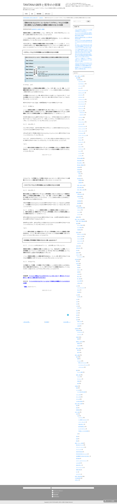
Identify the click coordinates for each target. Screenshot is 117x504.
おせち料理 (79, 281)
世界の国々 (78, 248)
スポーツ (78, 254)
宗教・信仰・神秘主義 (80, 221)
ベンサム (80, 198)
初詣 (78, 267)
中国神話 (79, 229)
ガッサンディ (81, 142)
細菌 (78, 358)
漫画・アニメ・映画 (79, 443)
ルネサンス (79, 243)
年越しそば (79, 321)
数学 (78, 350)
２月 (77, 285)
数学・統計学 (78, 348)
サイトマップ (56, 492)
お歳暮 (78, 325)
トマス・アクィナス (82, 135)
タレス (79, 88)
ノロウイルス (81, 367)
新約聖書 (79, 203)
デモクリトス (81, 108)
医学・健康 (77, 355)
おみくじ (79, 269)
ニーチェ (80, 155)
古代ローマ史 (80, 236)
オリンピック (80, 256)
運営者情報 (39, 13)
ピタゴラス (80, 94)
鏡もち (78, 276)
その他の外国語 (79, 401)
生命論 (78, 167)
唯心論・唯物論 (80, 165)
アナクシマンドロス (82, 90)
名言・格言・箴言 (80, 189)
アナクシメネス (81, 92)
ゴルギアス (81, 114)
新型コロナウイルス (82, 362)
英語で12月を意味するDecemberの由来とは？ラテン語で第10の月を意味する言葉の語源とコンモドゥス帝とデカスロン (83, 55)
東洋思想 (79, 178)
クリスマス (79, 323)
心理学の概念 (80, 207)
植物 (43, 29)
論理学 (77, 217)
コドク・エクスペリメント (81, 460)
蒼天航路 (78, 458)
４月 (77, 299)
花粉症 (78, 381)
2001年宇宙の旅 (79, 451)
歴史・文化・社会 (78, 219)
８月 (77, 310)
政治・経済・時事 (78, 403)
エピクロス (80, 124)
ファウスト (80, 417)
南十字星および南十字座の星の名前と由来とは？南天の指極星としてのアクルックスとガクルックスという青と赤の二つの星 (83, 46)
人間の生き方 (80, 194)
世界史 (77, 232)
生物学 (39, 29)
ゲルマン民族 (80, 238)
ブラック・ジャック (80, 447)
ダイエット (79, 378)
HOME (26, 13)
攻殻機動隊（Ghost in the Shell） (82, 456)
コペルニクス (80, 332)
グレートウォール (79, 467)
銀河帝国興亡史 (81, 426)
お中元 (78, 307)
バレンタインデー (80, 287)
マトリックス (78, 449)
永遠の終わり (81, 424)
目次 (32, 13)
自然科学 (34, 29)
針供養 (78, 292)
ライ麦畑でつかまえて (82, 419)
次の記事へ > (66, 322)
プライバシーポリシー (58, 490)
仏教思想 (80, 182)
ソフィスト (80, 110)
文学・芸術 (77, 412)
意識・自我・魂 (80, 185)
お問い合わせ (47, 13)
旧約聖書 (79, 201)
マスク (78, 376)
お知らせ (77, 480)
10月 (77, 315)
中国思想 (80, 180)
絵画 (77, 438)
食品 (78, 383)
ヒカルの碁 (78, 462)
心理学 (77, 205)
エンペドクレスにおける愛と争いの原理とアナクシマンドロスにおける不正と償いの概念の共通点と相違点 (83, 34)
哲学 (77, 77)
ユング (78, 212)
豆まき (78, 289)
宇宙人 (79, 173)
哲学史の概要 (80, 158)
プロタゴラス (82, 112)
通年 (77, 261)
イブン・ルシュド (82, 130)
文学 (77, 414)
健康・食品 (78, 374)
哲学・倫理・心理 (78, 76)
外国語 (76, 386)
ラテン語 (78, 399)
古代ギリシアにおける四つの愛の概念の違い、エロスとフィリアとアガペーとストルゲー (83, 42)
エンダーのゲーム (82, 428)
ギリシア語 (78, 396)
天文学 (78, 345)
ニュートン (79, 334)
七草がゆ (79, 283)
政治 (77, 405)
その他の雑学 (77, 478)
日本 (77, 250)
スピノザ (80, 146)
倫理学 (77, 192)
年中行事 (77, 259)
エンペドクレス (81, 101)
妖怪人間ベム (78, 465)
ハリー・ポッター (82, 422)
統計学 (78, 352)
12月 (77, 319)
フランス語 (78, 394)
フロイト (79, 210)
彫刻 (77, 440)
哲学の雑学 (79, 187)
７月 (77, 306)
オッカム (80, 137)
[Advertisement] (46, 166)
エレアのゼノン (81, 83)
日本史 (77, 245)
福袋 (78, 265)
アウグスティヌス (82, 126)
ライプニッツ (81, 148)
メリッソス (80, 85)
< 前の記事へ (26, 322)
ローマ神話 (79, 227)
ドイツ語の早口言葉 (81, 391)
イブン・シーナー (82, 128)
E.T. (77, 471)
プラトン (80, 119)
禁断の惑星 (78, 469)
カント (79, 151)
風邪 (77, 370)
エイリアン (78, 474)
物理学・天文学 (79, 341)
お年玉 (78, 274)
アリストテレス (81, 121)
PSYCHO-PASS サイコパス (81, 453)
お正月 (77, 263)
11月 (77, 317)
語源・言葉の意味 (78, 476)
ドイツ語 (78, 390)
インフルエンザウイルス (83, 365)
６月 (77, 303)
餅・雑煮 (79, 278)
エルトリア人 (80, 241)
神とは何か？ (80, 162)
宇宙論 (78, 171)
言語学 (77, 252)
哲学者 (78, 79)
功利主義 (79, 196)
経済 (77, 407)
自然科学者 (78, 330)
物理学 (78, 343)
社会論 (78, 169)
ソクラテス (80, 117)
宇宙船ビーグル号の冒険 (83, 431)
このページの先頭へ (111, 501)
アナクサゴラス (81, 103)
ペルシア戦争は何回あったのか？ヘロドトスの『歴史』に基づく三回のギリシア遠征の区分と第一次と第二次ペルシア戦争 (83, 51)
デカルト (80, 139)
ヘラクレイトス (81, 99)
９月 (77, 312)
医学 (77, 356)
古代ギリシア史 (80, 234)
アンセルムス (81, 133)
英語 (77, 387)
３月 (77, 294)
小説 (78, 415)
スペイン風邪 (80, 372)
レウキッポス (81, 106)
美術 (77, 436)
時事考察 (78, 409)
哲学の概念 (79, 160)
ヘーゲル (80, 153)
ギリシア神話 (80, 225)
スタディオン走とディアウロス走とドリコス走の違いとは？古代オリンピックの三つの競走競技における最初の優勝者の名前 (83, 64)
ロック (79, 144)
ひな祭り (79, 296)
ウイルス (79, 360)
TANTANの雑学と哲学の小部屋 (42, 4)
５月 (77, 301)
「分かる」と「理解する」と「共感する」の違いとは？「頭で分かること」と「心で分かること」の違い (83, 60)
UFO (79, 175)
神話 (77, 223)
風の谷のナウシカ (79, 445)
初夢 (78, 272)
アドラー (79, 214)
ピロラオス (80, 97)
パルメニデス (81, 81)
